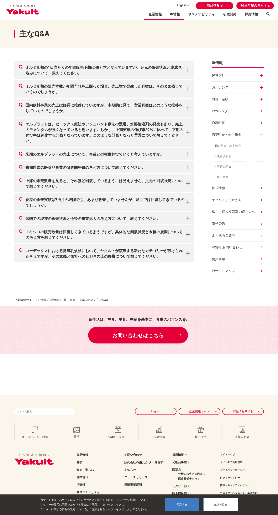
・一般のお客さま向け (189, 467)
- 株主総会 (222, 177)
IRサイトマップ (223, 271)
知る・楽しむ (85, 463)
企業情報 (82, 471)
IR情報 (42, 300)
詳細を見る (220, 504)
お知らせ (130, 463)
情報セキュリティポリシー (235, 479)
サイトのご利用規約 (231, 456)
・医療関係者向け (186, 472)
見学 (79, 456)
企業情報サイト (24, 300)
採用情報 (251, 14)
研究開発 (229, 14)
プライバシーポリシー (232, 463)
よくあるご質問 (223, 235)
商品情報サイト (243, 405)
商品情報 (213, 5)
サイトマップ (227, 448)
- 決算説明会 (223, 156)
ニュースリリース (136, 471)
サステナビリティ (201, 14)
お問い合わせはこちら (138, 335)
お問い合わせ (133, 448)
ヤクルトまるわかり (227, 200)
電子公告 (218, 224)
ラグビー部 (179, 480)
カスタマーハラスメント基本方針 (238, 486)
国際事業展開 (133, 478)
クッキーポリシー (230, 471)
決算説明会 (86, 300)
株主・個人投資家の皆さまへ (233, 212)
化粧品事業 (179, 456)
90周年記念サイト (253, 5)
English (182, 5)
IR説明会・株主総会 (228, 145)
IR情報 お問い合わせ (227, 247)
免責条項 (218, 259)
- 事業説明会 (223, 166)
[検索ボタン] (71, 405)
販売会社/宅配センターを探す (143, 456)
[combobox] (41, 405)
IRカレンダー (222, 111)
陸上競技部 (179, 487)
